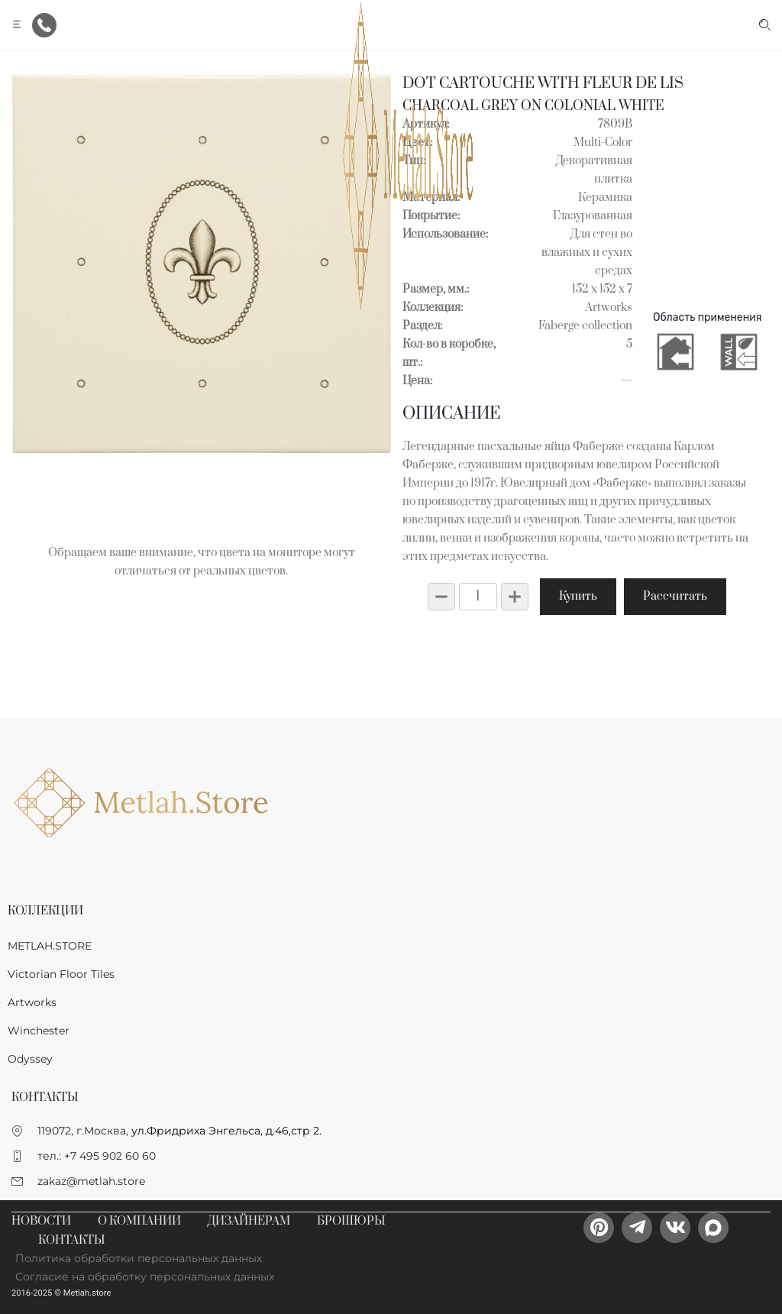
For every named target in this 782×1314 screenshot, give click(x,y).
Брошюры (351, 1221)
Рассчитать (675, 596)
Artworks (32, 1002)
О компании (139, 1221)
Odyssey (30, 1059)
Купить (578, 596)
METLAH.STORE (50, 946)
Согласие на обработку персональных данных (144, 1276)
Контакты (71, 1240)
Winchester (38, 1030)
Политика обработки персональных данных (138, 1258)
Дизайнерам (249, 1221)
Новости (41, 1221)
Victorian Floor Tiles (61, 974)
